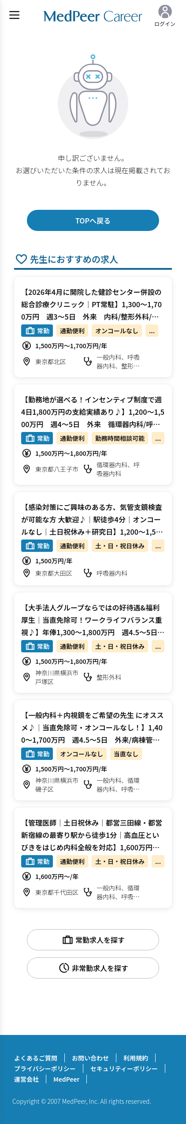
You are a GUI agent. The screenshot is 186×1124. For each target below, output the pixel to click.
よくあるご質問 (35, 1057)
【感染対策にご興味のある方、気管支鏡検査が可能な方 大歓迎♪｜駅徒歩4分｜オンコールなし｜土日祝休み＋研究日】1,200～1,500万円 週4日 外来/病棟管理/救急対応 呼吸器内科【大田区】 (93, 532)
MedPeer (66, 1079)
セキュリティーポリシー (124, 1068)
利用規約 (135, 1057)
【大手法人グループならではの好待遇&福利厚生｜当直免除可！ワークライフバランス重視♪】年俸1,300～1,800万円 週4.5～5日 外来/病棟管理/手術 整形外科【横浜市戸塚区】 (92, 632)
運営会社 (26, 1079)
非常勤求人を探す (93, 968)
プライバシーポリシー (45, 1068)
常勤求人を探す (93, 940)
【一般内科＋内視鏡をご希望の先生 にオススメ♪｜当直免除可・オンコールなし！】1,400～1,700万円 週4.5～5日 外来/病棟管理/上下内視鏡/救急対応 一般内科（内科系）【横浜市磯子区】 (92, 740)
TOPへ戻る (93, 220)
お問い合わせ (90, 1057)
